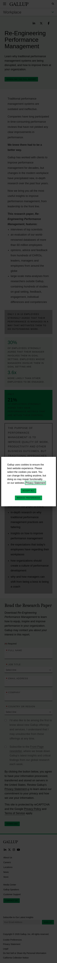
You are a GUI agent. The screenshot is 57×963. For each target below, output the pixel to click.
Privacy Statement (35, 483)
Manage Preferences (28, 498)
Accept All (28, 491)
